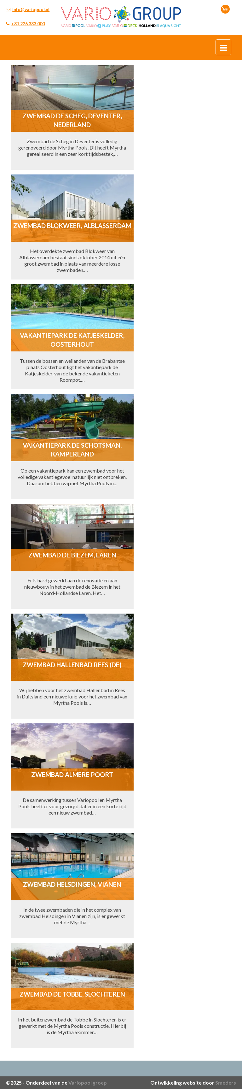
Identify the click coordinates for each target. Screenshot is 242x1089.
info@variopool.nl (30, 9)
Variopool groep (87, 1083)
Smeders (225, 1083)
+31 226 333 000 (28, 23)
